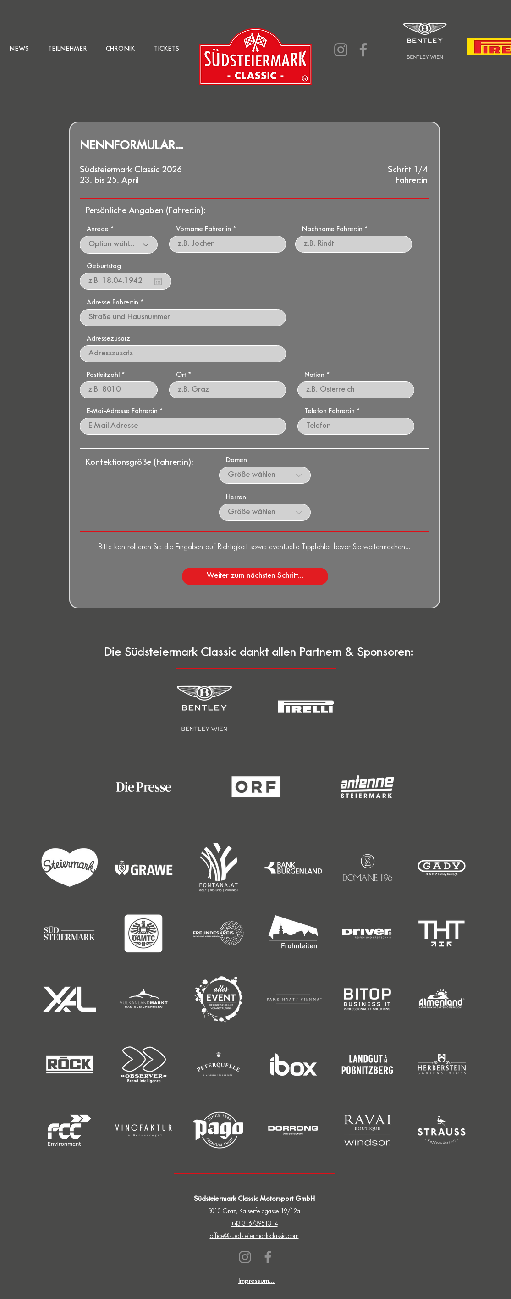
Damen (236, 460)
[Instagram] (341, 50)
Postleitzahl (103, 375)
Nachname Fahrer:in (332, 229)
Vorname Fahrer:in (203, 229)
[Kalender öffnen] (158, 281)
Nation (314, 375)
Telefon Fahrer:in (329, 411)
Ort (181, 375)
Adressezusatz (108, 339)
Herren (236, 498)
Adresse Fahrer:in (112, 303)
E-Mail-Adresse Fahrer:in (122, 411)
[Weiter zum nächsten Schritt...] (255, 576)
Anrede (98, 229)
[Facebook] (363, 50)
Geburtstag (104, 267)
